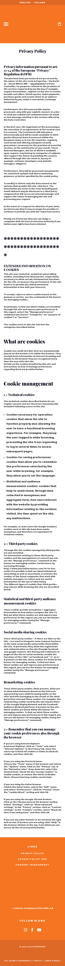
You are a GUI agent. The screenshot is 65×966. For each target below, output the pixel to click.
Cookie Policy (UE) (32, 859)
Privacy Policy (32, 853)
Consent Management (32, 865)
